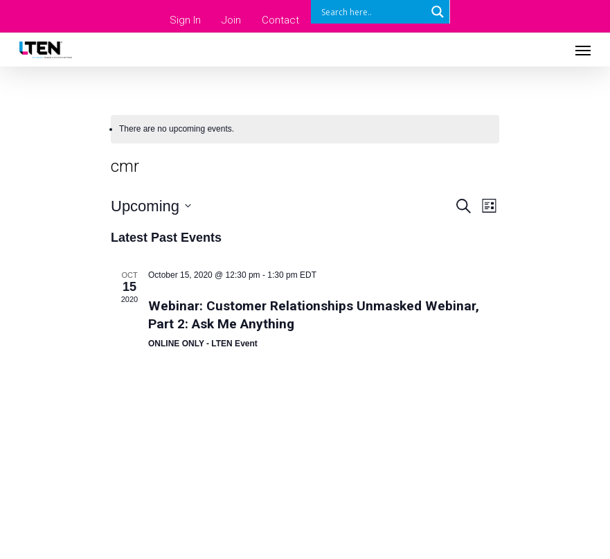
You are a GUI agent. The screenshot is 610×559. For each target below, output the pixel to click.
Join (231, 20)
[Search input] (371, 12)
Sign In (185, 20)
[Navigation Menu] (583, 50)
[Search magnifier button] (437, 12)
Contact (280, 20)
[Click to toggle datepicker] (151, 206)
